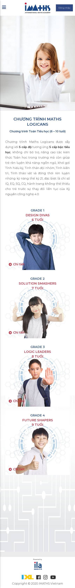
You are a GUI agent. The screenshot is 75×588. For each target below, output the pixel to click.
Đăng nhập (64, 7)
